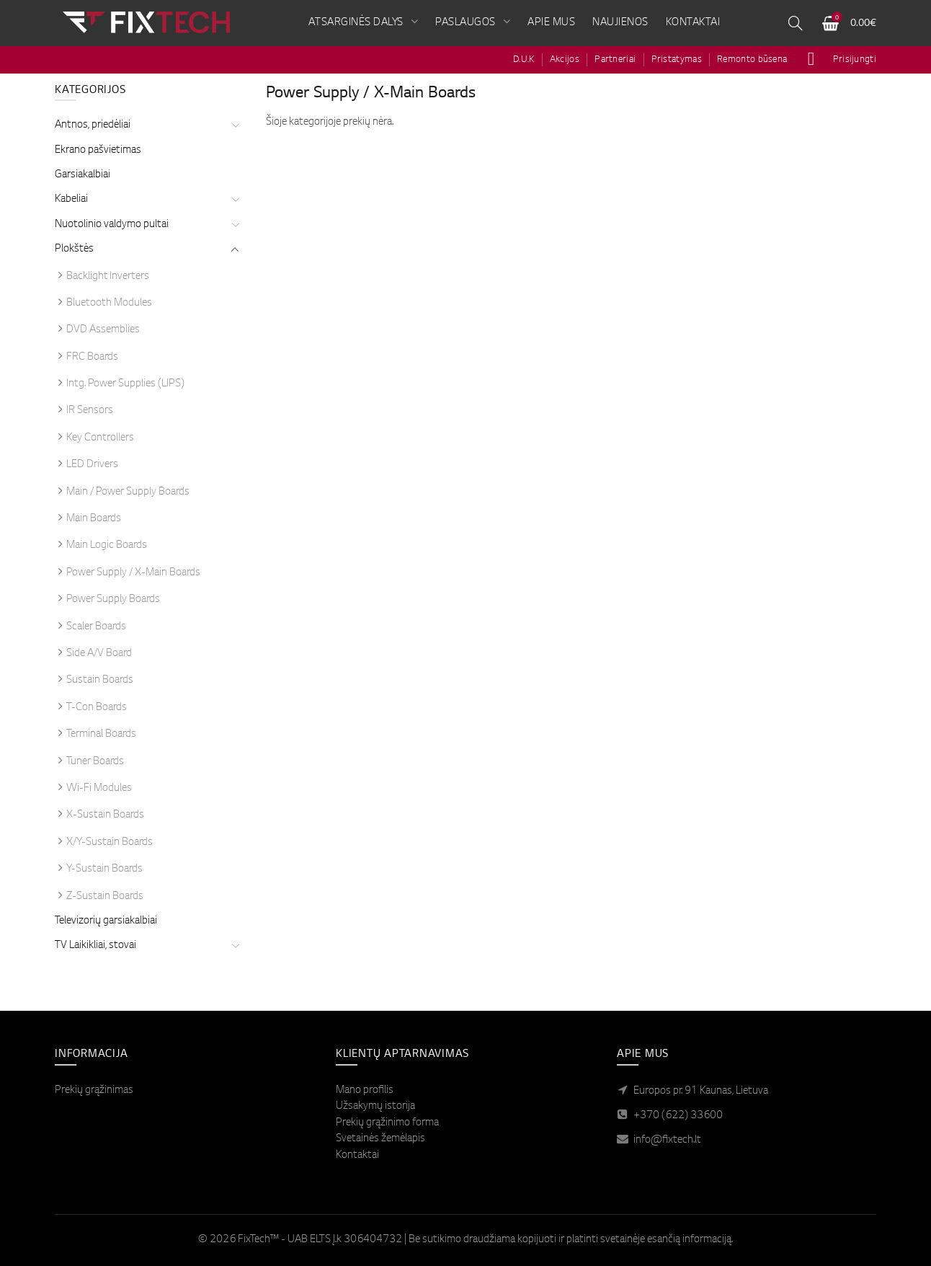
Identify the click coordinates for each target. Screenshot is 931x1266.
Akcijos (564, 60)
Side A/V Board (99, 654)
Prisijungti (854, 60)
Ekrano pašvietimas (98, 150)
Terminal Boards (101, 734)
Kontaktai (357, 1155)
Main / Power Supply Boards (128, 492)
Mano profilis (364, 1091)
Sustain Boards (99, 680)
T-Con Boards (96, 708)
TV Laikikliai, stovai (95, 946)
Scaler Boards (96, 627)
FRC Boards (92, 357)
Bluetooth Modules (109, 303)
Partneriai (615, 60)
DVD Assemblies (103, 330)
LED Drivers (92, 465)
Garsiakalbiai (82, 175)
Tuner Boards (95, 762)
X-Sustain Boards (105, 815)
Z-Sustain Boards (104, 897)
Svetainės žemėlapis (380, 1139)
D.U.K (524, 60)
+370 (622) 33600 (678, 1116)
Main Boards (93, 519)
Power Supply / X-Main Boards (133, 573)
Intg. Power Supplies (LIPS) (125, 384)
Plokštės (74, 249)
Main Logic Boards (106, 546)
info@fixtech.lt (667, 1140)
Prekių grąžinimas (94, 1091)
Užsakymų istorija (375, 1106)
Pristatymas (676, 60)
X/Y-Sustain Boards (109, 843)
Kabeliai (71, 199)
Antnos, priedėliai (92, 125)
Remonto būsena (752, 60)
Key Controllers (100, 438)
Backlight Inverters (107, 277)
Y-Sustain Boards (104, 869)
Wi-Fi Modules (99, 788)
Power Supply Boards (113, 600)
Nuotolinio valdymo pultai (112, 225)
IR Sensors (89, 411)
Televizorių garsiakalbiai (106, 921)
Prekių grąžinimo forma (387, 1123)
